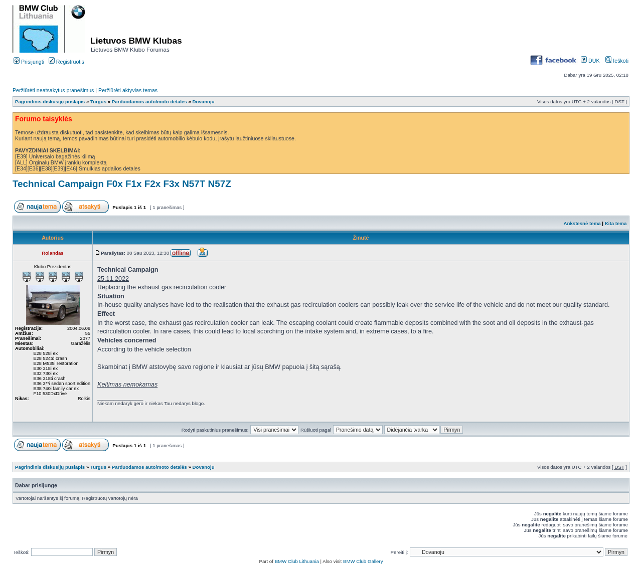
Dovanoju (204, 101)
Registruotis (66, 62)
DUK (590, 61)
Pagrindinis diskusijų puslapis (50, 101)
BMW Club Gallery (363, 561)
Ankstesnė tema (581, 223)
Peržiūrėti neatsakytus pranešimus (53, 90)
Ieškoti (616, 61)
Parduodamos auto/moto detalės (149, 101)
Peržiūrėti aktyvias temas (127, 90)
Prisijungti (29, 62)
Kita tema (616, 223)
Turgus (98, 101)
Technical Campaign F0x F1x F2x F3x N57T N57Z (122, 183)
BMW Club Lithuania (297, 561)
